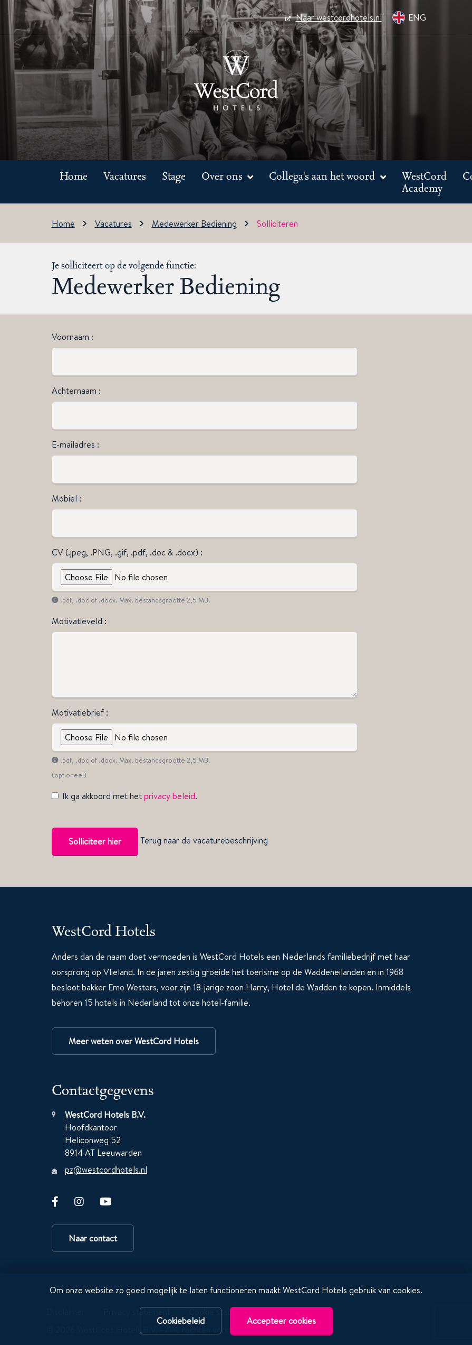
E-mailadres (74, 444)
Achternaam (75, 390)
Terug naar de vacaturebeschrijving (204, 840)
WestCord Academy (424, 182)
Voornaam (71, 336)
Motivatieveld (78, 621)
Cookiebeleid (181, 1321)
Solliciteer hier (95, 841)
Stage (174, 175)
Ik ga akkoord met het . (129, 796)
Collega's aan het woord (323, 175)
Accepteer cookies (281, 1321)
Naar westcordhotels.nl (333, 17)
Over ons (223, 175)
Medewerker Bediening (194, 223)
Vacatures (124, 175)
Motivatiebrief (79, 712)
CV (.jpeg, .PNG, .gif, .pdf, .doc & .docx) (126, 552)
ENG (409, 17)
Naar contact (93, 1238)
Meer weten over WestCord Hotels (134, 1041)
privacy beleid (169, 796)
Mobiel (65, 498)
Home (74, 175)
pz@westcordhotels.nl (106, 1169)
